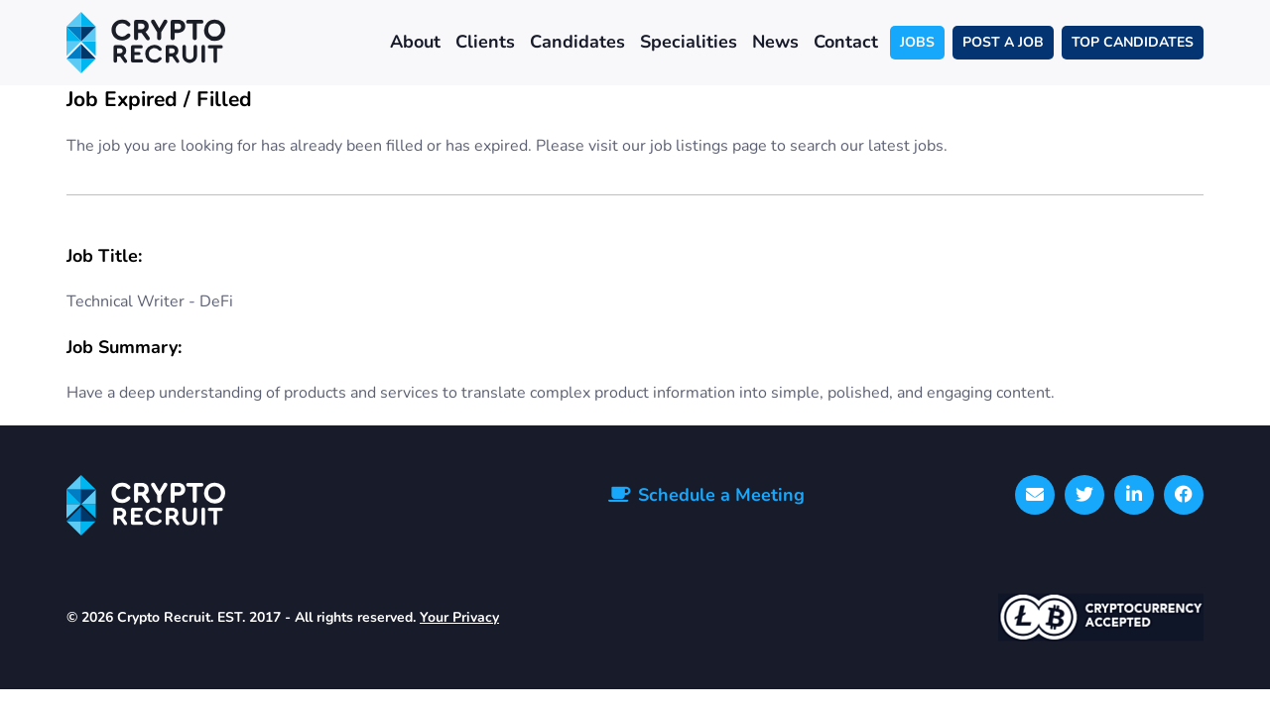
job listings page (708, 146)
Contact (846, 42)
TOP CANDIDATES (1133, 42)
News (775, 42)
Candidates (577, 42)
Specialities (688, 42)
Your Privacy (459, 617)
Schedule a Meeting (721, 495)
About (415, 42)
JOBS (917, 42)
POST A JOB (1003, 42)
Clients (485, 42)
